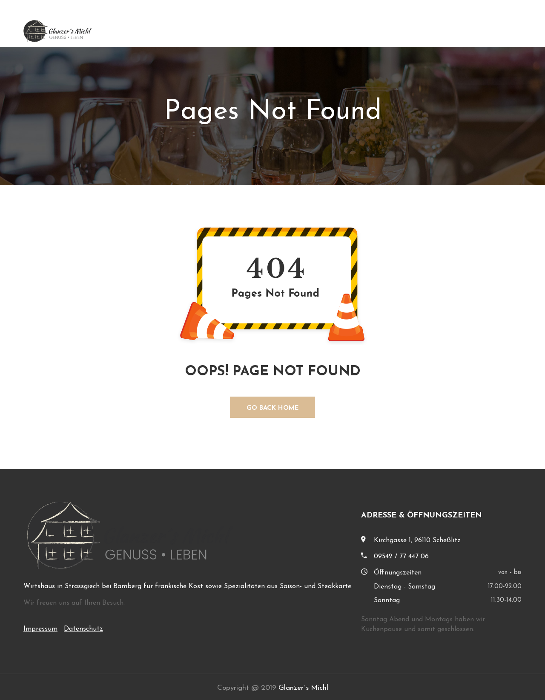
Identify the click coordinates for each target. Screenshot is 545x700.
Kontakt (506, 31)
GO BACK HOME (273, 408)
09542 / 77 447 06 (401, 556)
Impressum (40, 629)
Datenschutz (83, 629)
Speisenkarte (455, 31)
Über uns (404, 31)
